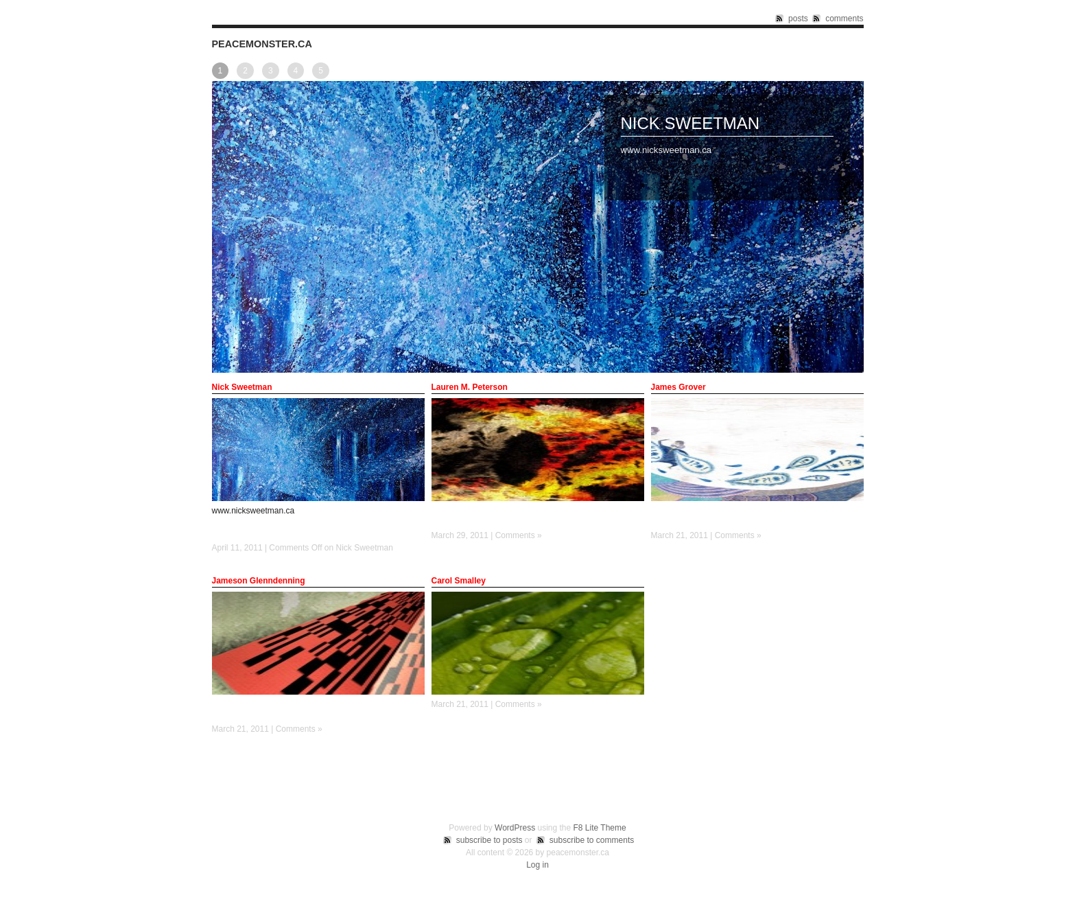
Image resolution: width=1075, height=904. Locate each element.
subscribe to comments (592, 840)
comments (844, 18)
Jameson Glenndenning (258, 581)
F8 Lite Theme (600, 828)
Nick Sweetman (690, 123)
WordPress (515, 828)
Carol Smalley (459, 581)
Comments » (518, 535)
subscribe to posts (489, 840)
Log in (537, 865)
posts (798, 18)
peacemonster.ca (262, 43)
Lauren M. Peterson (470, 387)
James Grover (678, 387)
